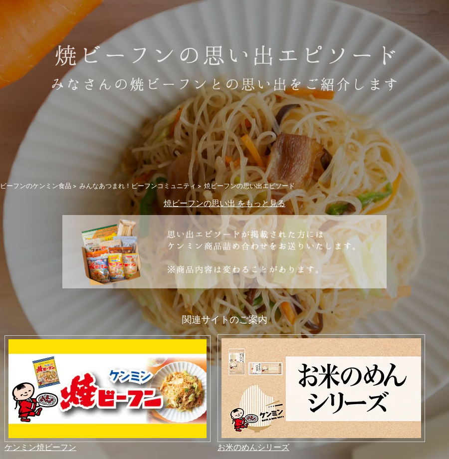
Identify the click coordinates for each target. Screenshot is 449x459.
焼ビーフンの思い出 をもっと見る (224, 203)
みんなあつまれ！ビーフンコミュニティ (137, 185)
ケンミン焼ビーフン (40, 447)
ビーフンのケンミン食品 (35, 185)
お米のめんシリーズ (253, 447)
